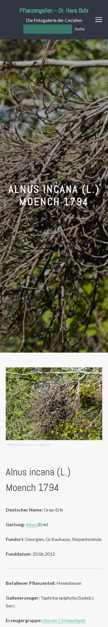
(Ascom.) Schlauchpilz (64, 620)
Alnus (31, 524)
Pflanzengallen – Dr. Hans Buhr (54, 10)
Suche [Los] (80, 29)
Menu (98, 19)
